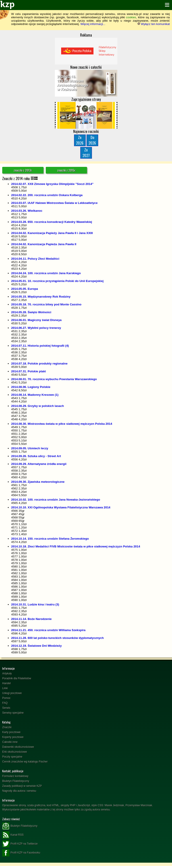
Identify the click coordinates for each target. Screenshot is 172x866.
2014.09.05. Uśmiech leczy (29, 448)
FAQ (5, 702)
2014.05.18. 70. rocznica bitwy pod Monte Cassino (46, 304)
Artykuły (7, 673)
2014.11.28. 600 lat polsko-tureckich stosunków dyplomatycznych (57, 638)
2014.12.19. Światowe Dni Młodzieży (36, 645)
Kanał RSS (13, 835)
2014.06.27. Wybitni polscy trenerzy (36, 327)
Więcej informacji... (92, 24)
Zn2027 (86, 152)
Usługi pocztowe (12, 693)
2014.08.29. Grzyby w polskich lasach (37, 406)
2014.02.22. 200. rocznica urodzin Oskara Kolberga (47, 195)
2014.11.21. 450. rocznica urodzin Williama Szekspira (48, 630)
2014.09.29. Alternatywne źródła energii (38, 464)
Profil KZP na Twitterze (20, 843)
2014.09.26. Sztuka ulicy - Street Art (36, 456)
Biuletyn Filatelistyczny (15, 781)
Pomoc (6, 698)
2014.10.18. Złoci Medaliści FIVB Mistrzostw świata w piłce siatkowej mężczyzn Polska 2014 (75, 546)
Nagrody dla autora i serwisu (19, 790)
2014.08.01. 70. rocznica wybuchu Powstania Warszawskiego (54, 379)
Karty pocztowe (11, 732)
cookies (131, 17)
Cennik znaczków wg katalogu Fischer (25, 761)
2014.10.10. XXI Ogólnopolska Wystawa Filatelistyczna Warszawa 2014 (60, 507)
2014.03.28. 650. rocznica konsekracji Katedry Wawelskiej (51, 222)
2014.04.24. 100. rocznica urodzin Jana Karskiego (46, 273)
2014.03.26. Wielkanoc (26, 210)
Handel (6, 683)
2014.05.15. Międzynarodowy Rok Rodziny (40, 296)
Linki (5, 688)
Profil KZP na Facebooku (21, 852)
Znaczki (6, 727)
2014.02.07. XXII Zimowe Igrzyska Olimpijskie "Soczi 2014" (52, 184)
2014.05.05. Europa (24, 288)
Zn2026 (79, 140)
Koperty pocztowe (12, 737)
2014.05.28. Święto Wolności (31, 312)
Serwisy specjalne (13, 712)
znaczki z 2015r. (66, 170)
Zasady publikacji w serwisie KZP (22, 785)
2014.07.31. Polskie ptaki (28, 371)
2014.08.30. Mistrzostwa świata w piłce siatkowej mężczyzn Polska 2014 (61, 423)
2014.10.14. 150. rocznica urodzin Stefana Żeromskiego (50, 538)
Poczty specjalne (12, 756)
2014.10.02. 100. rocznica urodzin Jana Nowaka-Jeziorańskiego (55, 499)
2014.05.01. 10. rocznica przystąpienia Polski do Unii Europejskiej (57, 281)
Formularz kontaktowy (15, 776)
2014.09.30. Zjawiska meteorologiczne (37, 481)
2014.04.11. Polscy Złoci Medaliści (35, 258)
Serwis (6, 707)
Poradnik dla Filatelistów (16, 678)
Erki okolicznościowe (14, 751)
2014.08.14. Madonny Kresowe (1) (34, 394)
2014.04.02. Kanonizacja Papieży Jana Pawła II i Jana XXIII (52, 233)
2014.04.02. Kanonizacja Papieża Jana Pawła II (43, 244)
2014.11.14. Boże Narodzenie (31, 619)
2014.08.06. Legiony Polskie (30, 387)
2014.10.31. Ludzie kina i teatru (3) (35, 604)
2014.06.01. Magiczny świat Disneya (36, 320)
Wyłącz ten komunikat (153, 24)
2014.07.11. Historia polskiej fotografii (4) (40, 345)
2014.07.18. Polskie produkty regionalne (39, 363)
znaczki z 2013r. (23, 170)
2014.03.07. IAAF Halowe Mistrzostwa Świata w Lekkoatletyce (54, 203)
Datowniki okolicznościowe (18, 746)
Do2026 (92, 140)
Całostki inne (10, 742)
